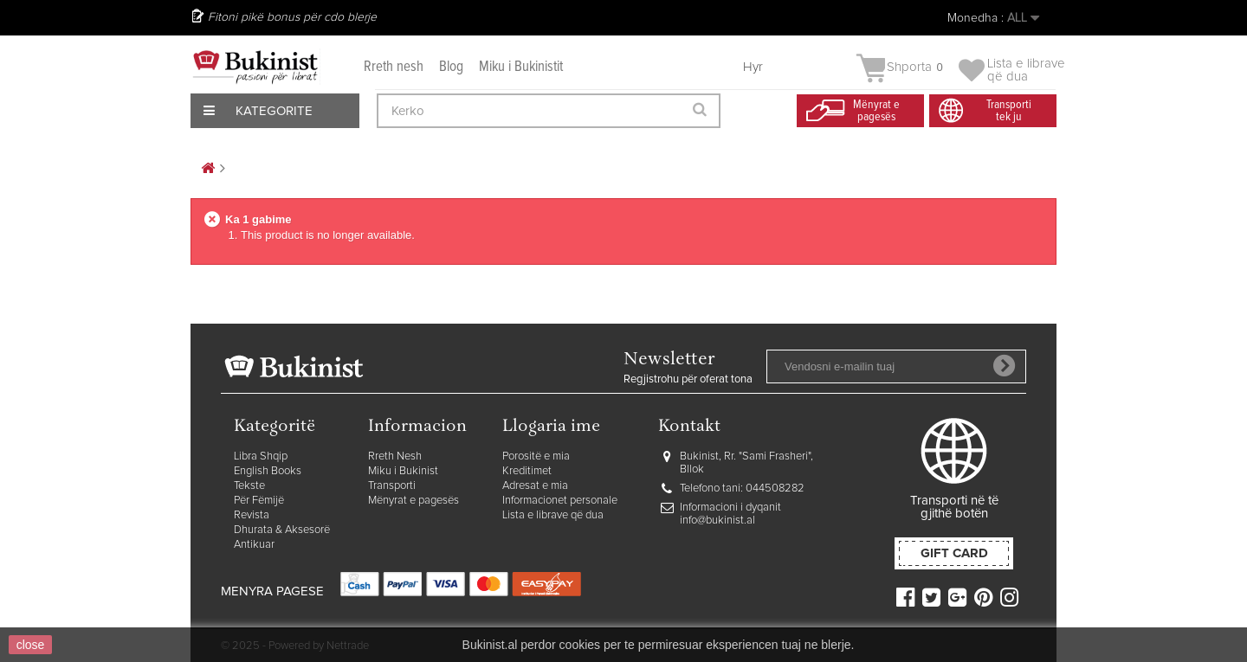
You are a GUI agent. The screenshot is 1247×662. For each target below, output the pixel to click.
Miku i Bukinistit (521, 67)
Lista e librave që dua (553, 515)
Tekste (249, 486)
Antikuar (254, 544)
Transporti (392, 486)
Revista (251, 515)
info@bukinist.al (717, 520)
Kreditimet (527, 471)
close (30, 645)
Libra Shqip (261, 456)
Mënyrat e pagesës (413, 500)
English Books (267, 471)
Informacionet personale (559, 500)
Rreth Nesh (395, 456)
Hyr (753, 67)
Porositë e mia (536, 456)
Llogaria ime (551, 427)
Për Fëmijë (259, 500)
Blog (451, 67)
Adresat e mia (535, 486)
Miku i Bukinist (403, 471)
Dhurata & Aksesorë (282, 530)
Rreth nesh (393, 67)
